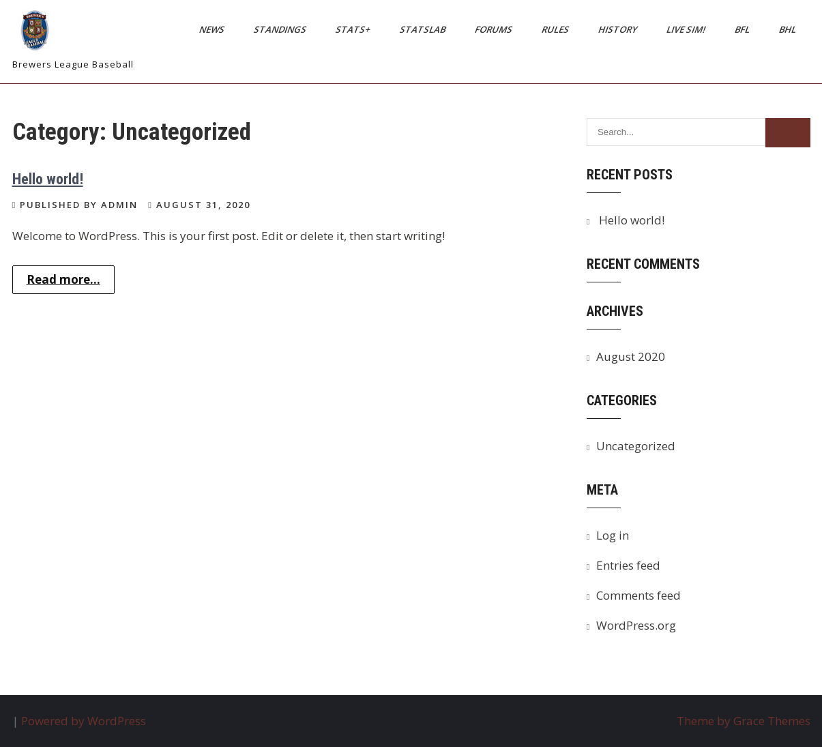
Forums (494, 29)
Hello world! (47, 179)
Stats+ (353, 29)
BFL (742, 29)
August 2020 (630, 356)
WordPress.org (636, 625)
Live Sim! (686, 29)
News (212, 29)
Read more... (63, 279)
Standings (280, 29)
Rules (556, 29)
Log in (612, 535)
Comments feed (638, 595)
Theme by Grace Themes (743, 721)
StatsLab (423, 29)
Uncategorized (635, 446)
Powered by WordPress (83, 721)
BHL (788, 29)
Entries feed (628, 565)
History (618, 29)
